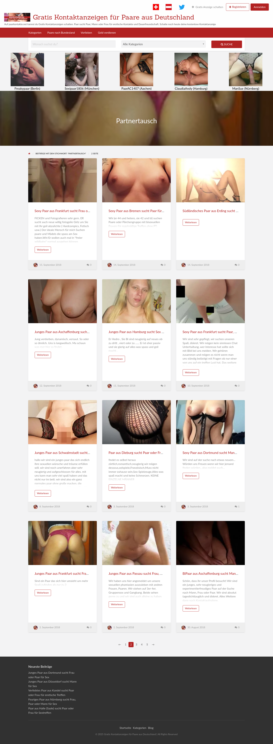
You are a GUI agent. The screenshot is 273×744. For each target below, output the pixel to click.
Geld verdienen (107, 32)
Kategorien (35, 32)
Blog (150, 727)
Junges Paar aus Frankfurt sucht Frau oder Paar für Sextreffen (79, 573)
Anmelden (260, 7)
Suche (227, 44)
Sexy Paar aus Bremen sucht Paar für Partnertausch (146, 211)
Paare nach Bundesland (61, 32)
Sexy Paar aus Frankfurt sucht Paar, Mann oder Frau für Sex (226, 332)
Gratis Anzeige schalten (207, 7)
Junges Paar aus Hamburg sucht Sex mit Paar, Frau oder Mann (153, 332)
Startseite (125, 727)
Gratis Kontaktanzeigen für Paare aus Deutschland (113, 17)
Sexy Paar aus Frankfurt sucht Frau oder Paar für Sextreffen (78, 211)
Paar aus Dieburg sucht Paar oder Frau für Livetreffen (147, 453)
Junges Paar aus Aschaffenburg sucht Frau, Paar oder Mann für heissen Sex (89, 332)
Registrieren (239, 6)
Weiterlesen (43, 249)
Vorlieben (86, 32)
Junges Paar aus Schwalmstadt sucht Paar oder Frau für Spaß (79, 453)
